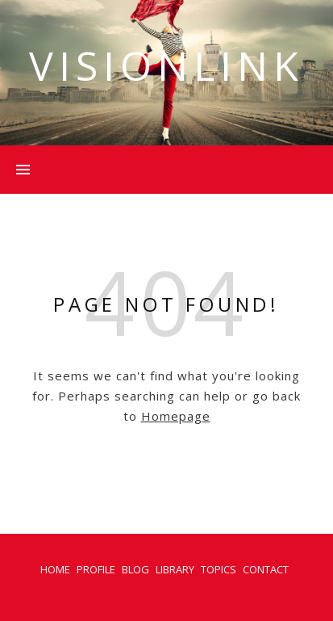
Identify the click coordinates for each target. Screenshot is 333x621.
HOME (55, 569)
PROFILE (96, 569)
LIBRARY (175, 569)
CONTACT (266, 569)
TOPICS (218, 569)
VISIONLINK (166, 65)
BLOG (135, 569)
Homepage (175, 416)
